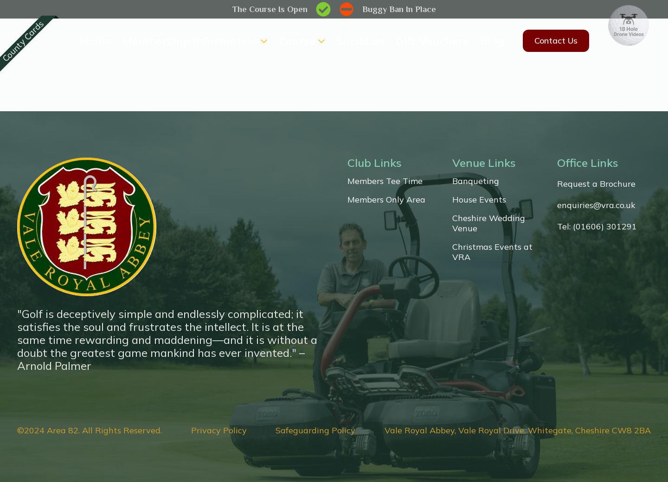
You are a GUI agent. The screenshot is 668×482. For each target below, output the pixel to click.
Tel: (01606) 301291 (597, 227)
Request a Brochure (596, 184)
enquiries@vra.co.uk (596, 205)
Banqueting (475, 181)
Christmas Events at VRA (492, 252)
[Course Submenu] (320, 40)
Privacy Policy (219, 430)
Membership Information (190, 40)
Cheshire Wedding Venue (488, 223)
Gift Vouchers (432, 40)
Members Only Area (386, 200)
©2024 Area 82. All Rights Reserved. (89, 430)
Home (95, 40)
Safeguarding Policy (315, 430)
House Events (479, 200)
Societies (360, 40)
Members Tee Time (385, 181)
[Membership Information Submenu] (263, 40)
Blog (492, 40)
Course (297, 40)
